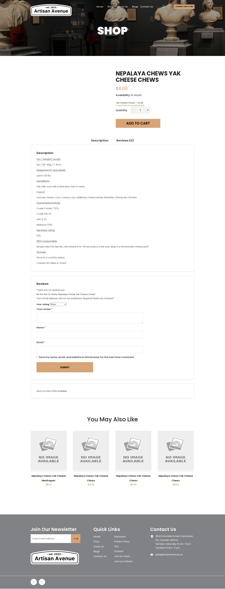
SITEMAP (119, 551)
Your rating (43, 304)
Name (41, 327)
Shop (110, 6)
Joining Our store (184, 6)
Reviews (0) (125, 140)
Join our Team (122, 557)
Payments (120, 536)
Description (99, 140)
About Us (122, 6)
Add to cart (136, 123)
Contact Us (146, 6)
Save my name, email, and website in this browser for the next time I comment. (87, 357)
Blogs (135, 6)
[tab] (100, 140)
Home (99, 6)
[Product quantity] (140, 110)
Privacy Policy (122, 541)
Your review (44, 309)
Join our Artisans (123, 562)
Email (41, 342)
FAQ (116, 546)
